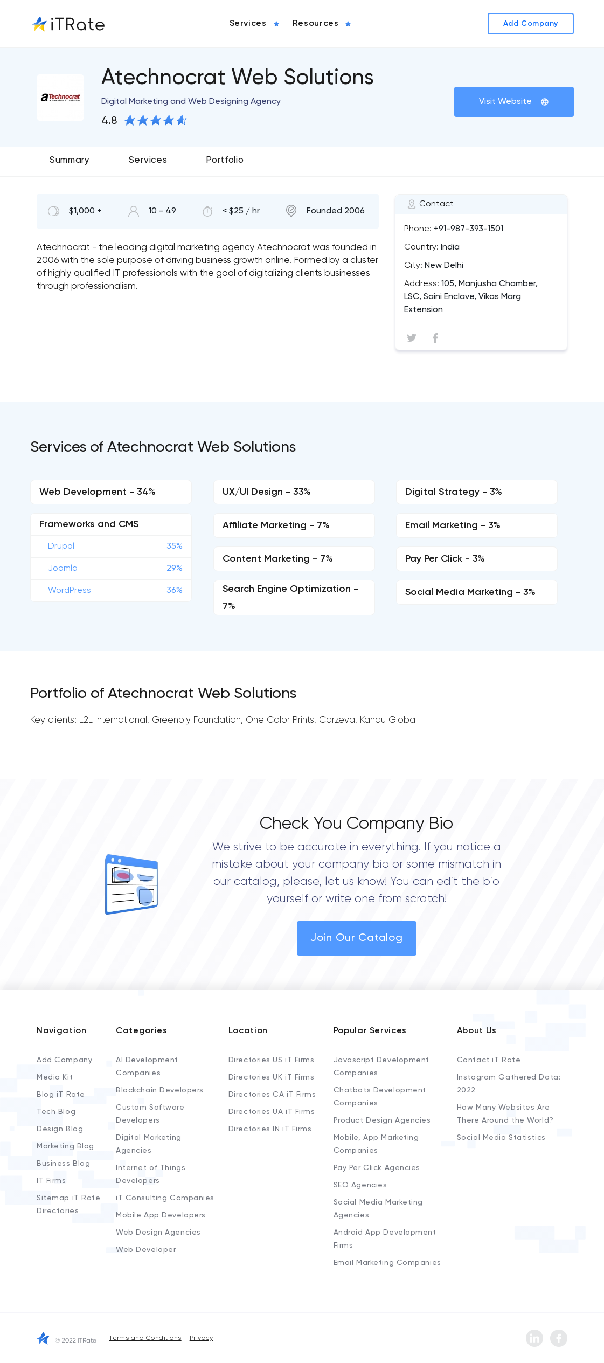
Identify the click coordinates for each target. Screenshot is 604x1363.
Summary (70, 160)
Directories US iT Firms (271, 1060)
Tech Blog (56, 1112)
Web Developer (146, 1250)
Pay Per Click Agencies (377, 1168)
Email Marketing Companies (387, 1263)
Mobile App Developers (161, 1215)
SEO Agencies (360, 1185)
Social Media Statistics (501, 1137)
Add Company (64, 1060)
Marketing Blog (65, 1146)
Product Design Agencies (382, 1120)
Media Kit (55, 1077)
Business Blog (63, 1163)
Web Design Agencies (158, 1232)
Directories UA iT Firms (271, 1112)
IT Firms (51, 1181)
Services (148, 160)
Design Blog (60, 1129)
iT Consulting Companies (165, 1198)
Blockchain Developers (160, 1090)
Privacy (201, 1338)
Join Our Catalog (356, 938)
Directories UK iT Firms (271, 1077)
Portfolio (225, 160)
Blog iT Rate (61, 1094)
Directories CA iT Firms (272, 1094)
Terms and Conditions (145, 1338)
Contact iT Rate (488, 1060)
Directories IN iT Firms (270, 1129)
